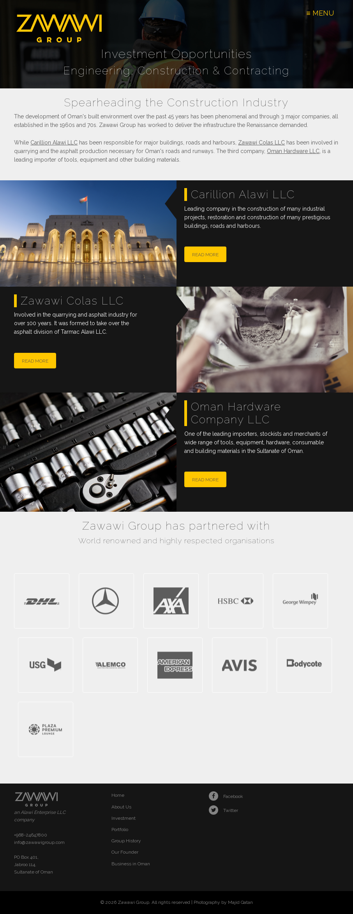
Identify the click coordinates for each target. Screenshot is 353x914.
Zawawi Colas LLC (261, 142)
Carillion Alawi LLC (54, 142)
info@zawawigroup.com (39, 842)
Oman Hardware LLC (293, 151)
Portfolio (119, 829)
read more (205, 254)
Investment (123, 818)
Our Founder (124, 852)
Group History (126, 841)
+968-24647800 (30, 835)
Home (117, 795)
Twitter (223, 810)
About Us (121, 807)
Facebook (226, 796)
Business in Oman (130, 863)
